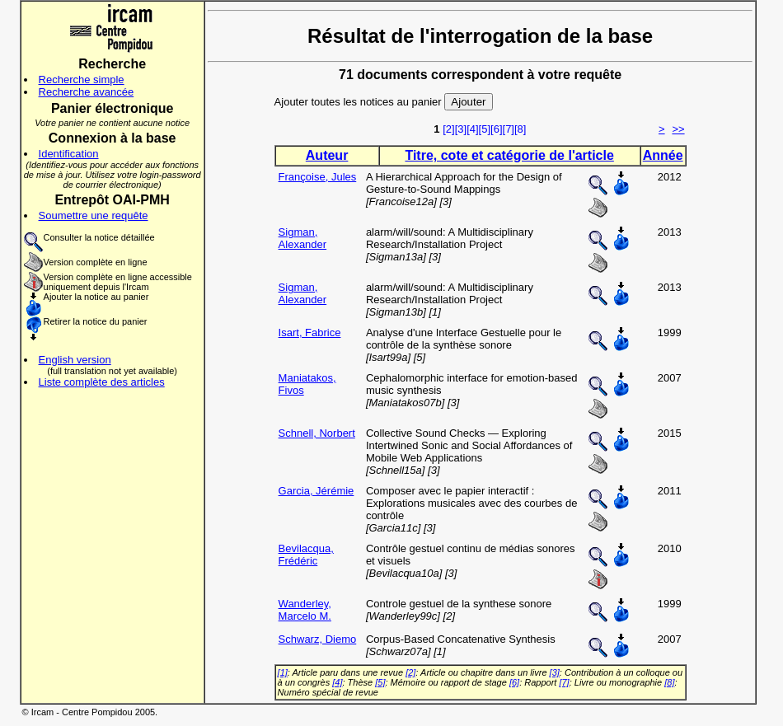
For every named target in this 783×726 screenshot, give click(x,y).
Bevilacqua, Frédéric (306, 554)
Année (663, 155)
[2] (448, 129)
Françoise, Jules (318, 177)
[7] (508, 129)
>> (678, 129)
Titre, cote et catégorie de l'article (509, 155)
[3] (461, 129)
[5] (484, 129)
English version (75, 360)
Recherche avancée (86, 92)
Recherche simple (81, 79)
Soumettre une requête (93, 215)
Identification (69, 154)
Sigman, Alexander (303, 238)
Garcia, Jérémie (316, 491)
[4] (472, 129)
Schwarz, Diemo (318, 639)
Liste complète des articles (102, 382)
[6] (496, 129)
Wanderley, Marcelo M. (305, 609)
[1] (283, 672)
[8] (520, 129)
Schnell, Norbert (317, 433)
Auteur (327, 155)
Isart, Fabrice (310, 332)
